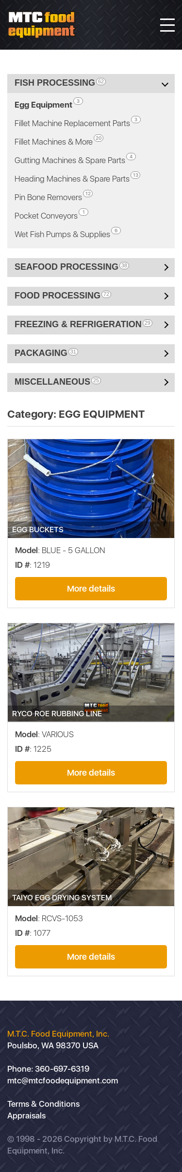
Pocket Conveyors (51, 214)
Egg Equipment (49, 103)
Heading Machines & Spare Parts (77, 177)
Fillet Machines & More (59, 140)
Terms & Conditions (43, 1104)
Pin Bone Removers (54, 196)
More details (91, 588)
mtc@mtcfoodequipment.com (62, 1080)
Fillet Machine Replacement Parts (78, 122)
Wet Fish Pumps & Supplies (68, 233)
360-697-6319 (62, 1069)
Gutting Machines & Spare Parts (75, 159)
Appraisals (26, 1115)
